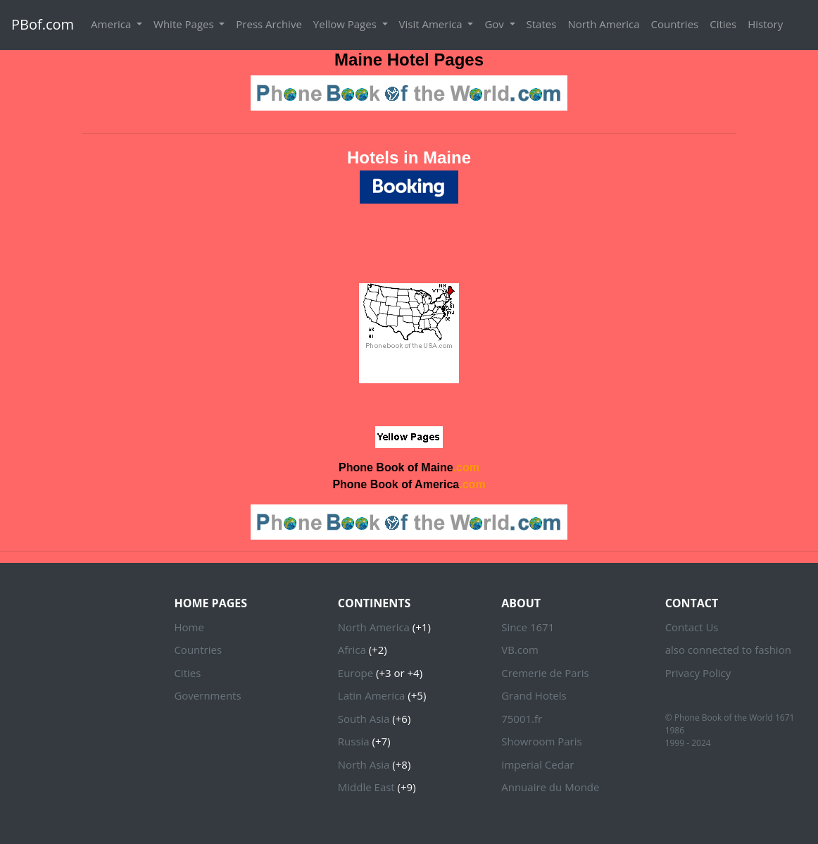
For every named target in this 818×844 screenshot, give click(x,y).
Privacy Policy (698, 673)
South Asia (364, 719)
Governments (207, 695)
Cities (723, 24)
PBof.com (42, 24)
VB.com (520, 650)
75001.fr (521, 719)
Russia (354, 741)
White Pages (184, 24)
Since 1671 (527, 627)
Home (188, 627)
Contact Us (692, 627)
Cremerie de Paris (545, 673)
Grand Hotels (533, 695)
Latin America (371, 695)
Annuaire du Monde (550, 787)
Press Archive (268, 24)
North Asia (364, 764)
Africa (352, 650)
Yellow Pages (346, 24)
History (765, 24)
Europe (355, 673)
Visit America (432, 24)
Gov (495, 24)
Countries (675, 24)
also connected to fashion (728, 650)
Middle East (366, 787)
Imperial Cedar (537, 764)
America (112, 24)
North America (603, 24)
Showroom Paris (541, 741)
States (542, 24)
